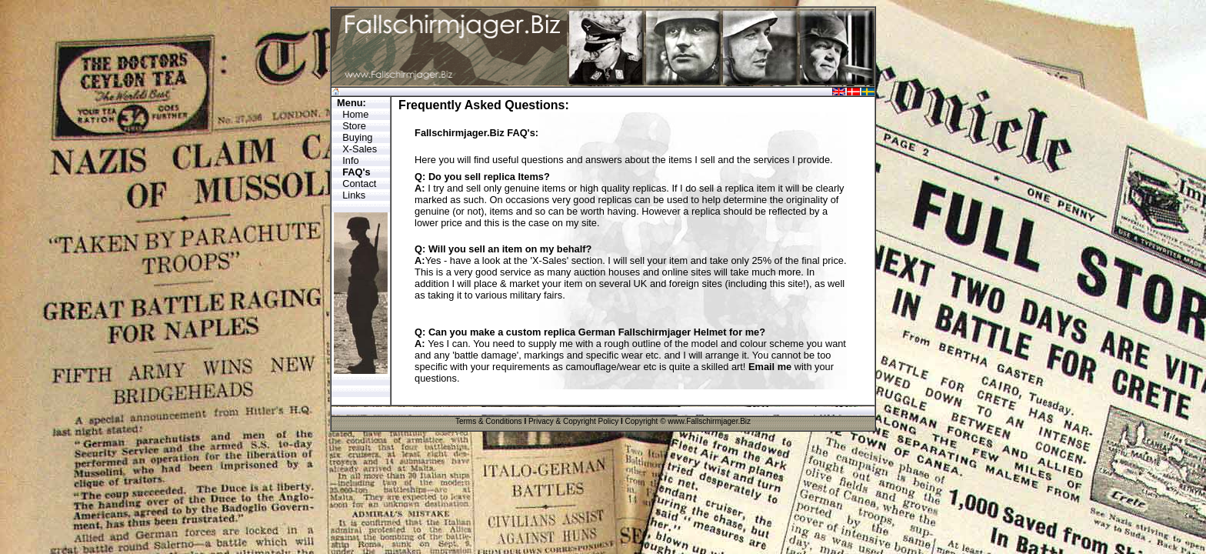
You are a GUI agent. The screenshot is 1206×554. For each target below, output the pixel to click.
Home (355, 114)
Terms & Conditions (488, 421)
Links (353, 195)
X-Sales (359, 149)
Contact (359, 183)
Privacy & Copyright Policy (573, 421)
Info (350, 160)
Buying (357, 137)
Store (354, 126)
